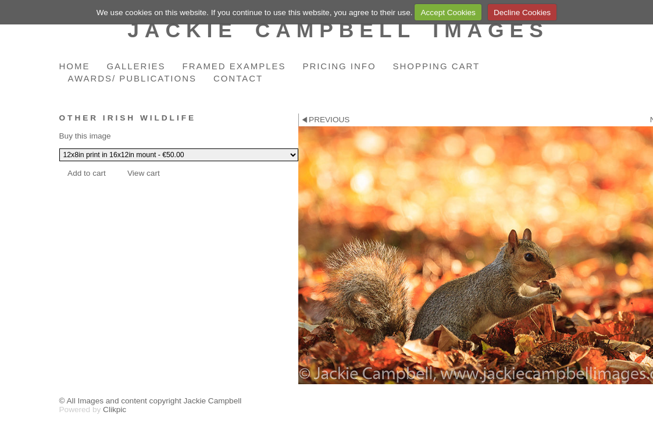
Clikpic (114, 409)
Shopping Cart (436, 66)
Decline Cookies (522, 12)
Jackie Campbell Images (338, 30)
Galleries (135, 66)
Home (74, 66)
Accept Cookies (447, 12)
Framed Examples (234, 66)
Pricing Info (339, 66)
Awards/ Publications (132, 78)
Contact (238, 78)
